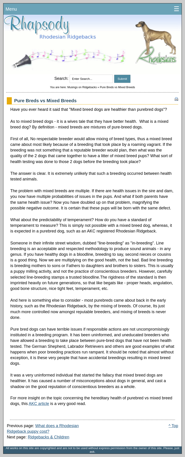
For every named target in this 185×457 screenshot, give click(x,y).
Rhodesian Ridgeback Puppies (92, 45)
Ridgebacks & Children (48, 437)
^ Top (173, 426)
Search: (62, 78)
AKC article (39, 403)
